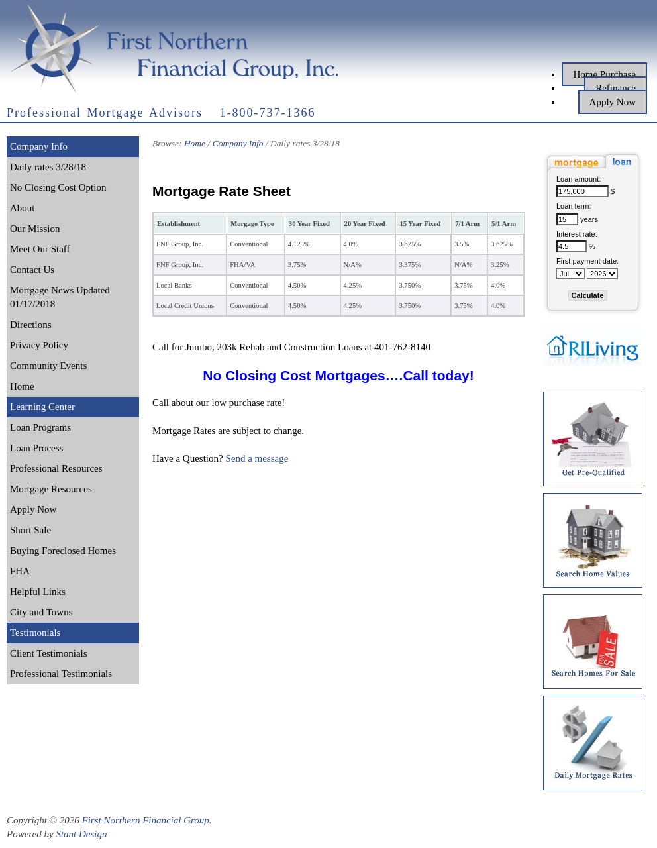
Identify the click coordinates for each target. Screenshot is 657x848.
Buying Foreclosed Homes (63, 550)
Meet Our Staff (40, 249)
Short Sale (30, 530)
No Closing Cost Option (58, 187)
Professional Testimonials (61, 673)
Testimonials (35, 632)
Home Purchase (604, 74)
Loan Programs (40, 427)
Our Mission (35, 228)
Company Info (39, 146)
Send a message (256, 458)
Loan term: (573, 206)
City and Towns (41, 612)
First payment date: (587, 261)
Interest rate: (576, 234)
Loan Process (36, 448)
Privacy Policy (39, 345)
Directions (30, 324)
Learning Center (42, 406)
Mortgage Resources (51, 489)
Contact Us (32, 269)
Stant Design (81, 834)
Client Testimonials (48, 653)
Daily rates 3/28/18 (48, 167)
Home (22, 386)
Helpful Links (38, 591)
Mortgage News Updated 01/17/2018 (60, 297)
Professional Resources (56, 468)
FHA (20, 571)
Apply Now (612, 102)
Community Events (48, 365)
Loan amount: (578, 179)
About (22, 208)
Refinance (615, 88)
